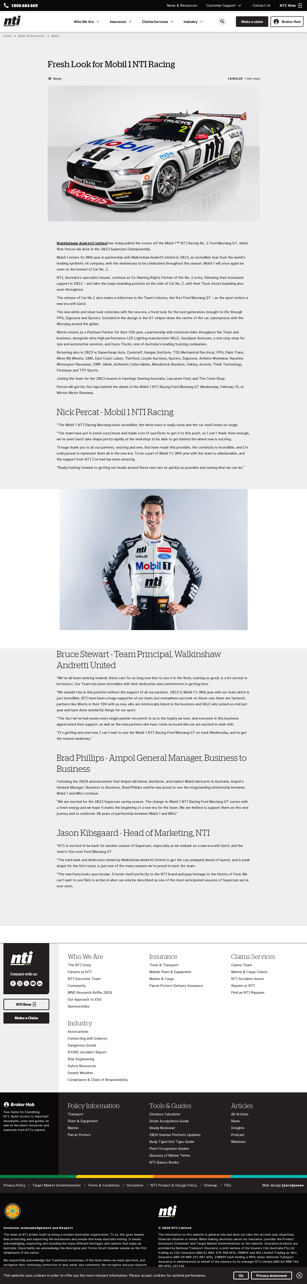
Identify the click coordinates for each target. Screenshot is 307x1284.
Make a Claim (26, 1018)
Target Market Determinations (57, 1185)
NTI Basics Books (164, 1162)
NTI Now (26, 1004)
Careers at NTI (80, 972)
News (235, 1121)
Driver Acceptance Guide (169, 1121)
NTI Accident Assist (247, 979)
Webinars (238, 1141)
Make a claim (252, 22)
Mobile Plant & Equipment (170, 972)
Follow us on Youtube (33, 983)
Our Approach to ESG (85, 999)
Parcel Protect (79, 1135)
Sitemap (211, 1185)
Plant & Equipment (83, 1121)
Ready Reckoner (162, 1128)
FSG (227, 1185)
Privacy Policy (14, 1185)
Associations (78, 1031)
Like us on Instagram (19, 983)
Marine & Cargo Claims (249, 972)
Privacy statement (271, 1275)
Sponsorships (78, 1006)
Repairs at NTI (243, 985)
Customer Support (224, 5)
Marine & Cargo (161, 979)
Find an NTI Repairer (248, 992)
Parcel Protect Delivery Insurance (176, 985)
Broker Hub (287, 21)
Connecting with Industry (87, 1038)
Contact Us (262, 5)
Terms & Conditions (104, 1185)
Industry (194, 21)
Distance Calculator (164, 1114)
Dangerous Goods (82, 1045)
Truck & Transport (163, 965)
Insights (237, 1128)
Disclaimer (135, 1185)
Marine (73, 1128)
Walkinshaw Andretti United (82, 243)
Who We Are (87, 21)
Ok (241, 1275)
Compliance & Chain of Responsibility (98, 1079)
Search (222, 21)
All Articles (240, 1114)
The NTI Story (79, 965)
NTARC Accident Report (87, 1052)
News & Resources (182, 5)
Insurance (121, 21)
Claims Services (158, 21)
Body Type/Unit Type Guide (171, 1141)
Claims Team (241, 965)
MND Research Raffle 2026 (90, 992)
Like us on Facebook (13, 983)
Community (77, 985)
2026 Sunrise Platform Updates (175, 1135)
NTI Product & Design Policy (174, 1185)
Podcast (237, 1135)
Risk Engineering (81, 1059)
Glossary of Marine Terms (169, 1155)
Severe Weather (80, 1073)
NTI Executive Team (84, 979)
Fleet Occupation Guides (169, 1148)
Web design (283, 1185)
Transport (75, 1114)
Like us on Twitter (26, 983)
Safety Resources (82, 1066)
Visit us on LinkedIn (39, 983)
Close (299, 1275)
